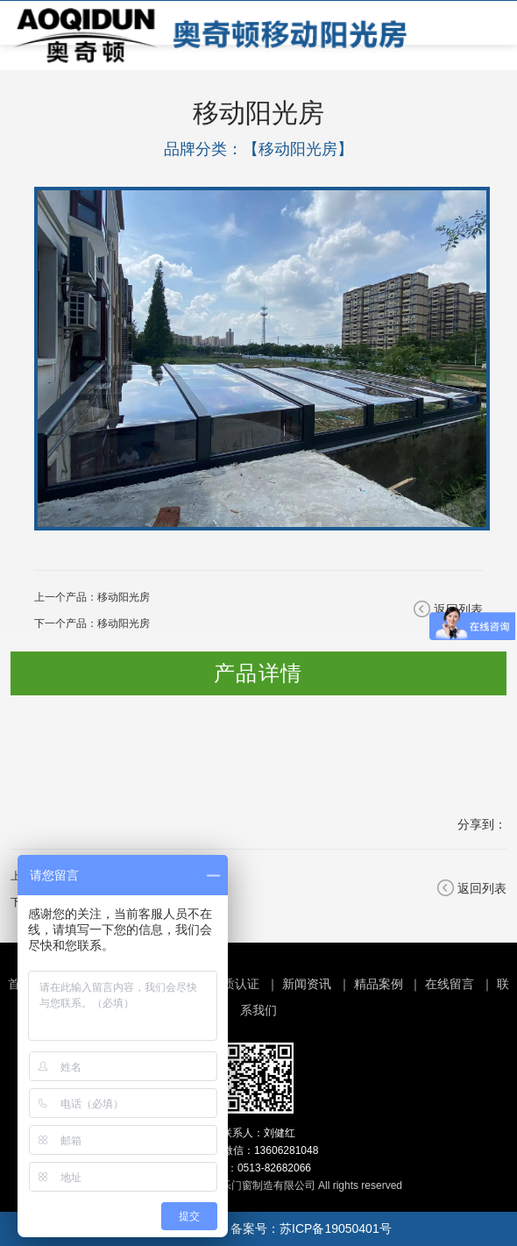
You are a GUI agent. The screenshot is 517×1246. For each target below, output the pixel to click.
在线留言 (449, 984)
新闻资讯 (306, 984)
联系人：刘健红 (258, 1133)
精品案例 (378, 984)
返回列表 (481, 888)
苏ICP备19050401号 (336, 1228)
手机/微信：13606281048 (259, 1150)
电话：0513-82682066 (258, 1168)
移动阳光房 (123, 597)
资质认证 (234, 984)
